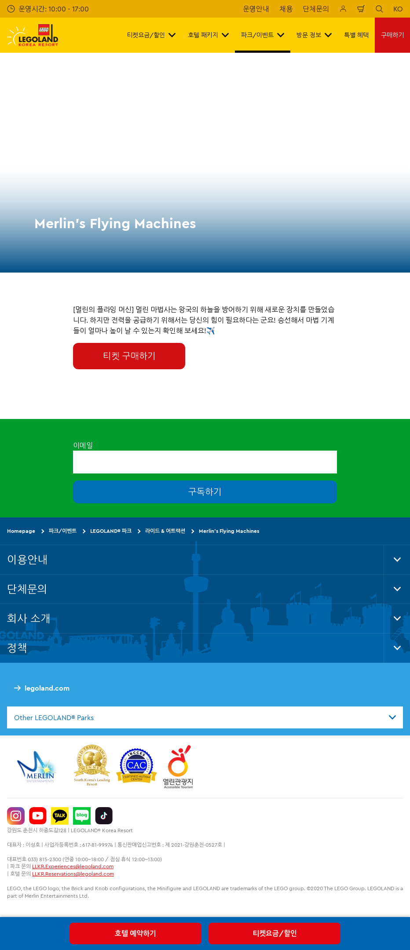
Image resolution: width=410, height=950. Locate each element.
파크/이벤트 (63, 531)
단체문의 (316, 8)
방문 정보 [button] (314, 35)
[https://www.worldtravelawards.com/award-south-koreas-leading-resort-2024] (91, 767)
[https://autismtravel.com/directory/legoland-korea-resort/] (136, 767)
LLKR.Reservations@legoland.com (73, 873)
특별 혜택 (356, 35)
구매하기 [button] (392, 35)
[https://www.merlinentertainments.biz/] (38, 767)
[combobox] (205, 717)
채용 (286, 8)
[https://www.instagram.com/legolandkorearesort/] (16, 816)
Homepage (21, 531)
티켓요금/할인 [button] (151, 35)
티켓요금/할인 (275, 933)
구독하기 (205, 491)
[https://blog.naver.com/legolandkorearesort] (82, 816)
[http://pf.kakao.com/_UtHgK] (60, 816)
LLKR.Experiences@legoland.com (72, 866)
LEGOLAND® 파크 (111, 531)
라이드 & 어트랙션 (165, 531)
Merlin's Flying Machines (229, 531)
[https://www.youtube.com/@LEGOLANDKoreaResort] (38, 816)
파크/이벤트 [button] (262, 35)
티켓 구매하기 (129, 355)
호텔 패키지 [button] (208, 35)
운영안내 (256, 8)
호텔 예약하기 (135, 933)
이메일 (83, 445)
